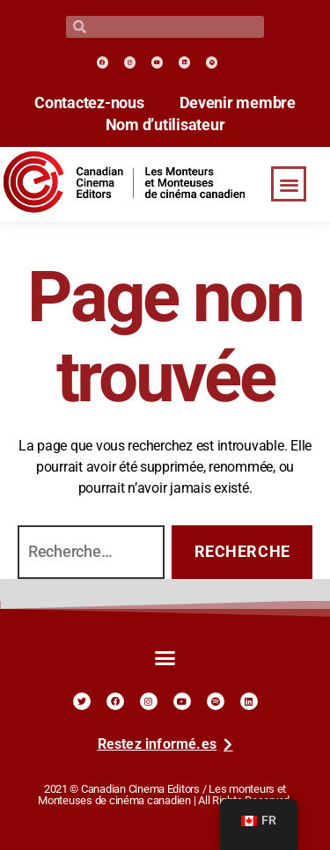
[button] (288, 184)
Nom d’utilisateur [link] (165, 125)
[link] (102, 62)
